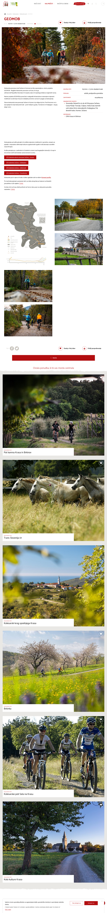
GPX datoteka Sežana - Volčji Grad (16, 168)
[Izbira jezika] (102, 4)
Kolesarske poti (23, 14)
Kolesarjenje (16, 14)
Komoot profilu (46, 177)
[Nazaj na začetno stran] (6, 4)
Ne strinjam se (76, 903)
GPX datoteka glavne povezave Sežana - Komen (20, 157)
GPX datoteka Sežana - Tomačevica (16, 173)
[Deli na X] (17, 348)
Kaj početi (9, 14)
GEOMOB (30, 14)
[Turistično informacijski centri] (91, 4)
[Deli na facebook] (12, 348)
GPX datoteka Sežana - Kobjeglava (16, 162)
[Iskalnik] (95, 4)
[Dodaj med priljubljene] (66, 22)
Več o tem (8, 909)
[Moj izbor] (87, 4)
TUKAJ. (21, 183)
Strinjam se (91, 903)
